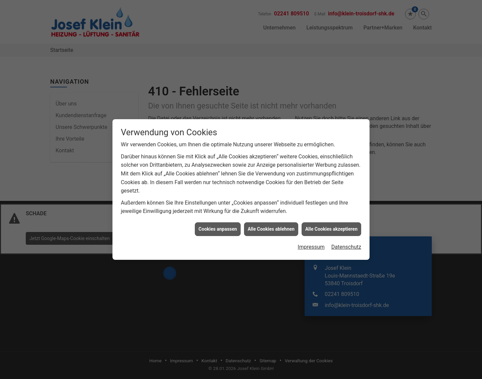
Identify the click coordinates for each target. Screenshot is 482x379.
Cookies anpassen (217, 226)
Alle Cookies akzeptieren (331, 226)
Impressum (311, 244)
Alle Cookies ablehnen (271, 226)
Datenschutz (346, 244)
